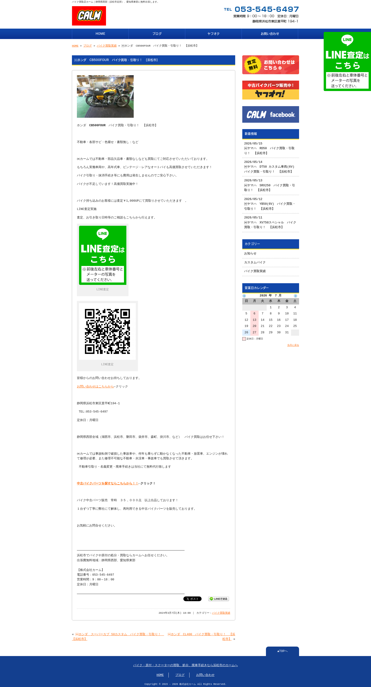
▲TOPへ (282, 650)
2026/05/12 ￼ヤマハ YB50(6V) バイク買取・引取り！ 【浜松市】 (270, 202)
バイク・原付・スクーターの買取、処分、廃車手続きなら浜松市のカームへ (185, 664)
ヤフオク (214, 33)
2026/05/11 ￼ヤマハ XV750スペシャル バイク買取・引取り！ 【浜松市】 (270, 221)
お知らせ (250, 252)
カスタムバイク (255, 261)
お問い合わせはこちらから (95, 385)
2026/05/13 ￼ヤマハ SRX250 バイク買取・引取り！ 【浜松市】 (270, 184)
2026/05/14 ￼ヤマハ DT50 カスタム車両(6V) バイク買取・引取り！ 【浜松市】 (271, 165)
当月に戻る (293, 343)
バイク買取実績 (107, 45)
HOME (100, 33)
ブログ (157, 33)
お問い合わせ (270, 33)
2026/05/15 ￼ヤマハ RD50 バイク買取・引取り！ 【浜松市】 (269, 147)
